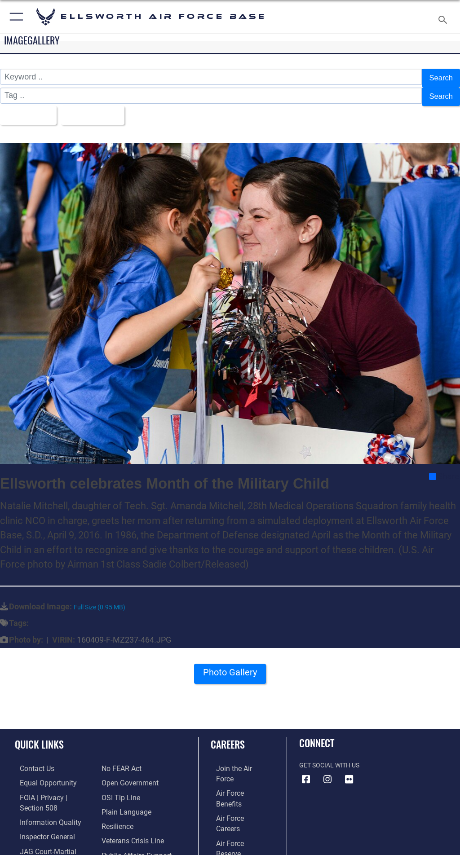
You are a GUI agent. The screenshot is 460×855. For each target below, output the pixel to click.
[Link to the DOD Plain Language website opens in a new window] (123, 789)
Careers (228, 737)
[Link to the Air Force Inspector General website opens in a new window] (39, 816)
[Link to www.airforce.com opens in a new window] (235, 761)
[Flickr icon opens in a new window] (349, 772)
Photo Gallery (230, 668)
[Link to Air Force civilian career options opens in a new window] (231, 830)
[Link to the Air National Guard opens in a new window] (236, 816)
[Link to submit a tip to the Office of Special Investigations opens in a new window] (118, 775)
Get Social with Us (329, 758)
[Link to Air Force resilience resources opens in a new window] (115, 802)
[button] (14, 17)
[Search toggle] (444, 16)
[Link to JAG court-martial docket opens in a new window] (50, 830)
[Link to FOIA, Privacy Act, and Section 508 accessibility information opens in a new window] (52, 789)
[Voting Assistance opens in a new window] (127, 843)
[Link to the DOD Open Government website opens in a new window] (127, 761)
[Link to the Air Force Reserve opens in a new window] (235, 802)
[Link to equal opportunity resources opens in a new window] (40, 775)
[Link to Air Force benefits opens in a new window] (235, 775)
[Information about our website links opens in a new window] (36, 843)
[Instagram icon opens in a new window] (327, 772)
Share (444, 468)
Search (440, 77)
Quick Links (39, 737)
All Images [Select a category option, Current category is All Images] (27, 109)
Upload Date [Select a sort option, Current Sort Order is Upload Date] (96, 109)
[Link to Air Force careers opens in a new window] (234, 789)
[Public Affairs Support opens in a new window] (132, 830)
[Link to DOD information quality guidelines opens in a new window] (42, 802)
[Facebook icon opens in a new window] (306, 772)
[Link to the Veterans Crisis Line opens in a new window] (129, 816)
